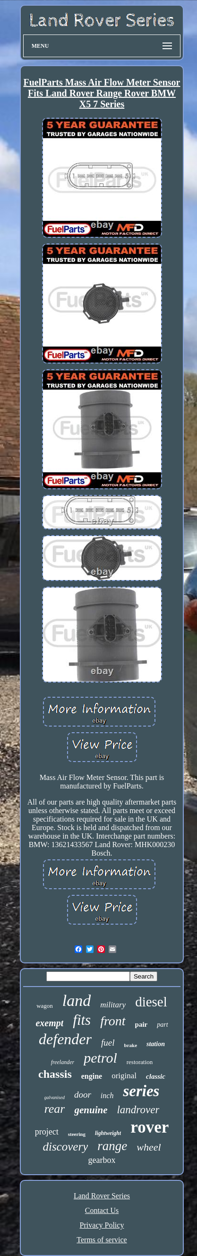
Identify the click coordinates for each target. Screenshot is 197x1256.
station (155, 1044)
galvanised (54, 1097)
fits (82, 1020)
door (82, 1095)
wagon (44, 1005)
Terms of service (102, 1240)
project (47, 1131)
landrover (138, 1110)
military (113, 1004)
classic (155, 1076)
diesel (151, 1001)
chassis (55, 1074)
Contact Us (102, 1210)
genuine (90, 1110)
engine (91, 1076)
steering (77, 1134)
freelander (63, 1062)
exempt (49, 1023)
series (141, 1091)
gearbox (102, 1160)
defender (65, 1039)
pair (141, 1024)
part (162, 1024)
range (112, 1146)
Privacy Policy (102, 1225)
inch (107, 1095)
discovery (65, 1146)
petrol (100, 1057)
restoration (140, 1061)
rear (54, 1109)
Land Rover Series (102, 1196)
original (124, 1075)
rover (149, 1127)
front (112, 1020)
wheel (149, 1147)
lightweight (108, 1133)
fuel (108, 1043)
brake (130, 1045)
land (76, 1000)
